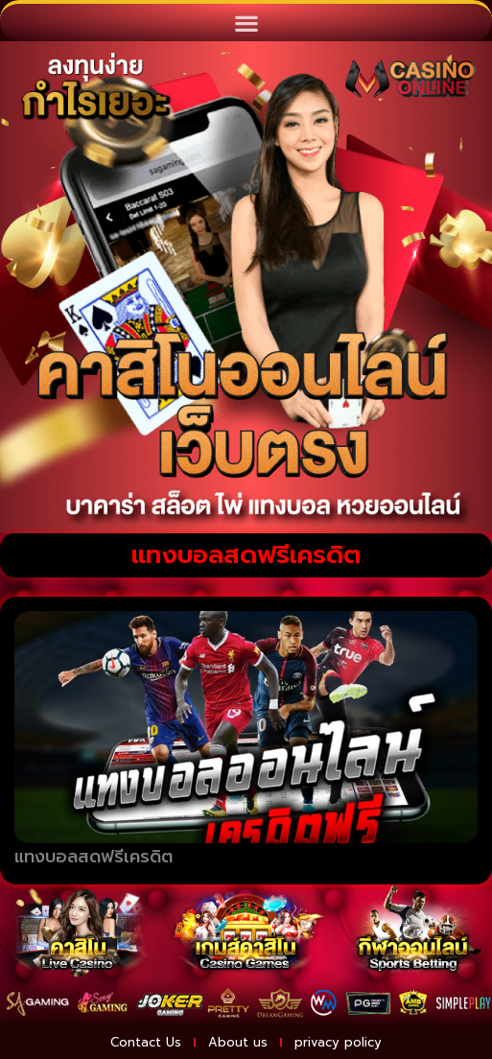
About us (238, 1042)
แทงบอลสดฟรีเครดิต (93, 856)
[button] (246, 22)
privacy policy (338, 1042)
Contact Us (145, 1042)
